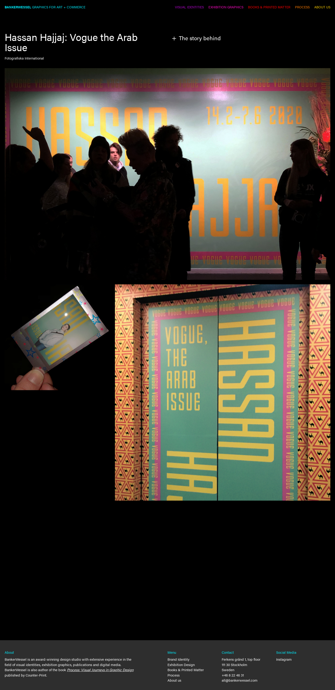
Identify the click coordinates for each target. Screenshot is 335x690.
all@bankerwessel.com (240, 680)
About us (174, 680)
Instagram (284, 659)
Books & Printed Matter (186, 669)
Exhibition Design (181, 664)
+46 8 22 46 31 (233, 675)
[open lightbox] (222, 392)
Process (174, 675)
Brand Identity (178, 659)
